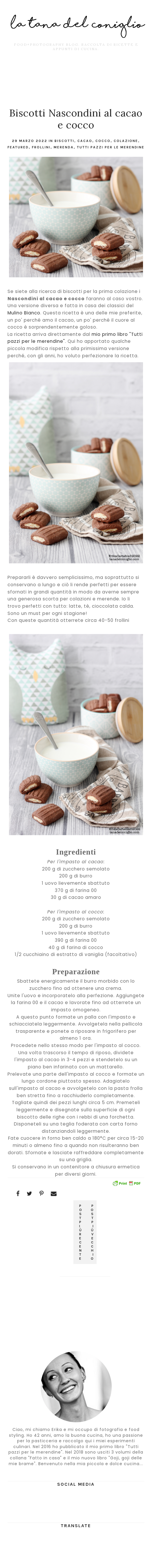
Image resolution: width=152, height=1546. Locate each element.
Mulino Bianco (24, 313)
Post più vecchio (92, 1232)
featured (18, 147)
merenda (64, 147)
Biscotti (64, 141)
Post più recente (81, 1232)
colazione (126, 141)
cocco (103, 141)
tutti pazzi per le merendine (110, 147)
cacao (84, 141)
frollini (41, 147)
